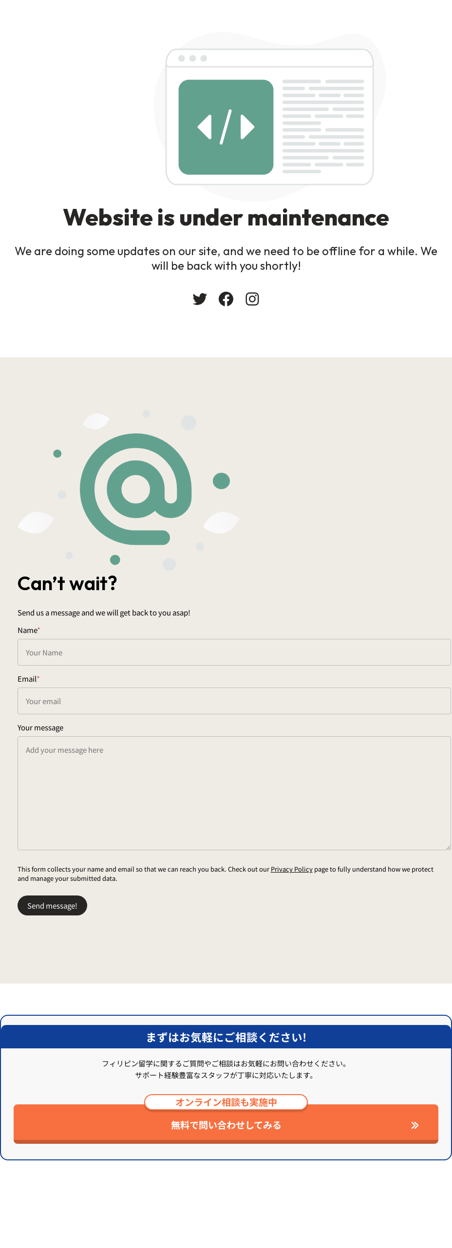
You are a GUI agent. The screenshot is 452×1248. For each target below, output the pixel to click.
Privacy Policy (296, 900)
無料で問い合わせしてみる (226, 1166)
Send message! (56, 936)
